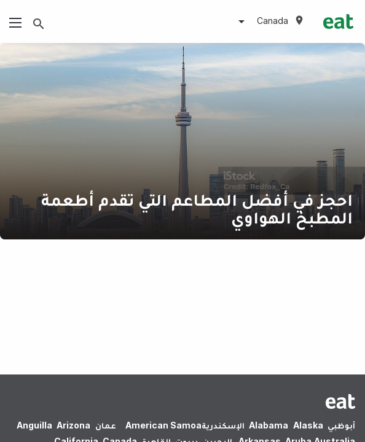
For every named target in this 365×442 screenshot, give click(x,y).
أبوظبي (341, 425)
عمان (105, 425)
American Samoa (163, 425)
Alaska (308, 425)
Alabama (268, 425)
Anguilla (34, 425)
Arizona (73, 425)
